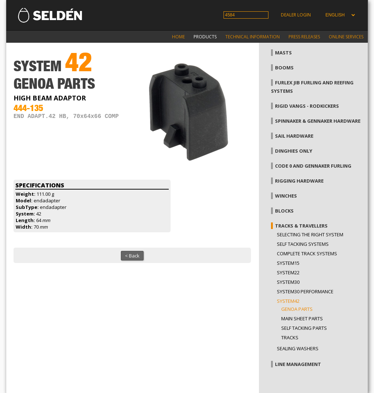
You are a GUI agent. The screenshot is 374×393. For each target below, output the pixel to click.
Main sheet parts (302, 318)
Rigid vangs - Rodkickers (307, 106)
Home (178, 37)
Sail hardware (294, 136)
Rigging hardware (299, 181)
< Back (132, 255)
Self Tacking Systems (303, 244)
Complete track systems (307, 253)
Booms (284, 67)
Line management (298, 364)
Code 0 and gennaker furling (313, 166)
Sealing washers (297, 348)
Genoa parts (297, 309)
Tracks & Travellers (301, 225)
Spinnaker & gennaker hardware (317, 121)
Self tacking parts (304, 328)
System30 (288, 282)
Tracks (289, 337)
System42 (288, 301)
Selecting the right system (310, 234)
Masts (283, 52)
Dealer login (296, 15)
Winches (286, 195)
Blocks (284, 210)
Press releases (304, 37)
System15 (288, 263)
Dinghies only (293, 151)
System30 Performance (305, 291)
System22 (288, 272)
